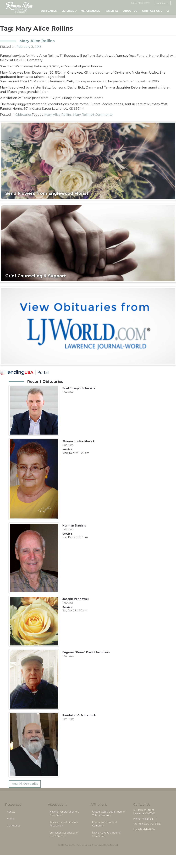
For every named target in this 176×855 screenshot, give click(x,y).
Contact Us (151, 10)
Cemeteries (13, 825)
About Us (130, 10)
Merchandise (90, 10)
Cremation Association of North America (64, 834)
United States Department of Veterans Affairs (108, 813)
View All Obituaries (25, 783)
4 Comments (102, 115)
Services (68, 10)
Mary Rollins (82, 115)
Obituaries (49, 10)
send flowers (162, 3)
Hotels (10, 818)
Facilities (111, 10)
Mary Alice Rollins (37, 41)
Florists (11, 811)
